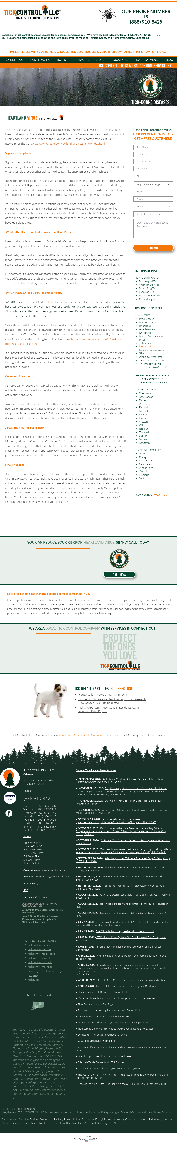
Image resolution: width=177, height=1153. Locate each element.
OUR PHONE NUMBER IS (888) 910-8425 (146, 17)
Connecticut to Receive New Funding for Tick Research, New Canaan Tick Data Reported (112, 701)
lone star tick (56, 302)
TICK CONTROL (151, 34)
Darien (33, 1119)
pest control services (73, 37)
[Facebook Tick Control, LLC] (8, 813)
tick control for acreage (41, 953)
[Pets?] (153, 206)
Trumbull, (56, 1123)
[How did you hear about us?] (153, 214)
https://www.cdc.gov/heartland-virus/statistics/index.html (69, 143)
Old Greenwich (95, 735)
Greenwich (29, 812)
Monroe (107, 1119)
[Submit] (153, 247)
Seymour (17, 1123)
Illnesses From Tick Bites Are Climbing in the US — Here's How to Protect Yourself (122, 1083)
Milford (143, 453)
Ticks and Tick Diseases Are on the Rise (124, 840)
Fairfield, (68, 1119)
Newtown (120, 1123)
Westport (28, 809)
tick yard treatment (39, 958)
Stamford (43, 1123)
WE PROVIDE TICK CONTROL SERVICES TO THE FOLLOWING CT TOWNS (152, 379)
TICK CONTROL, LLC (82, 51)
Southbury (30, 1123)
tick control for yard (39, 945)
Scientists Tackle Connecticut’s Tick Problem (101, 1062)
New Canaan (83, 1119)
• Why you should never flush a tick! (96, 1040)
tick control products (40, 962)
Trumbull (30, 819)
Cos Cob (79, 735)
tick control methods (40, 966)
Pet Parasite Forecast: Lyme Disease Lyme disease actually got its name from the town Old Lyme (108, 821)
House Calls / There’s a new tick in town (102, 694)
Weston (77, 1123)
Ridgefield (155, 1119)
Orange (130, 1119)
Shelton (27, 826)
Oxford (6, 1123)
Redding (102, 1123)
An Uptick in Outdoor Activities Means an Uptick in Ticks (133, 779)
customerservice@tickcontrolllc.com (50, 876)
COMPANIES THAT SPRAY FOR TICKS (140, 51)
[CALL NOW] (119, 574)
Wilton (67, 1123)
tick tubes (33, 979)
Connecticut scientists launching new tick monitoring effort (110, 1068)
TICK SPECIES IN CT (146, 270)
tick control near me (39, 949)
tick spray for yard (119, 34)
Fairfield (28, 830)
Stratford (30, 823)
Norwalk (28, 816)
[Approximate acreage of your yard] (153, 184)
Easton (58, 1119)
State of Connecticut (38, 995)
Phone (27, 790)
